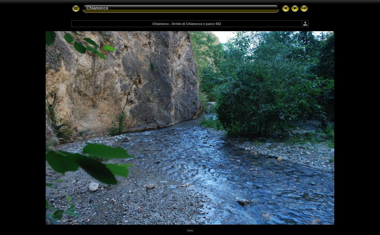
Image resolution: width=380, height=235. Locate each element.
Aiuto (190, 230)
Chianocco (97, 8)
